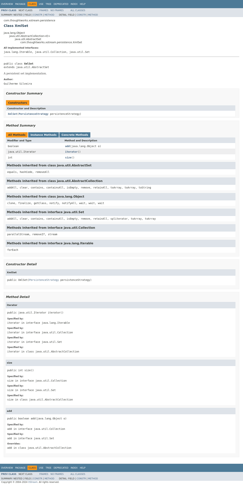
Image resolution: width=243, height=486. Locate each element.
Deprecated (61, 4)
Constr (37, 15)
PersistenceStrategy (33, 113)
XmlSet (12, 113)
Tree (48, 4)
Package (20, 4)
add (67, 146)
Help (83, 4)
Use (41, 4)
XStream (32, 482)
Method (49, 15)
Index (74, 4)
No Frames (57, 10)
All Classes (77, 10)
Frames (43, 10)
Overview (7, 4)
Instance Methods (43, 134)
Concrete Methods (75, 134)
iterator (71, 151)
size (68, 157)
